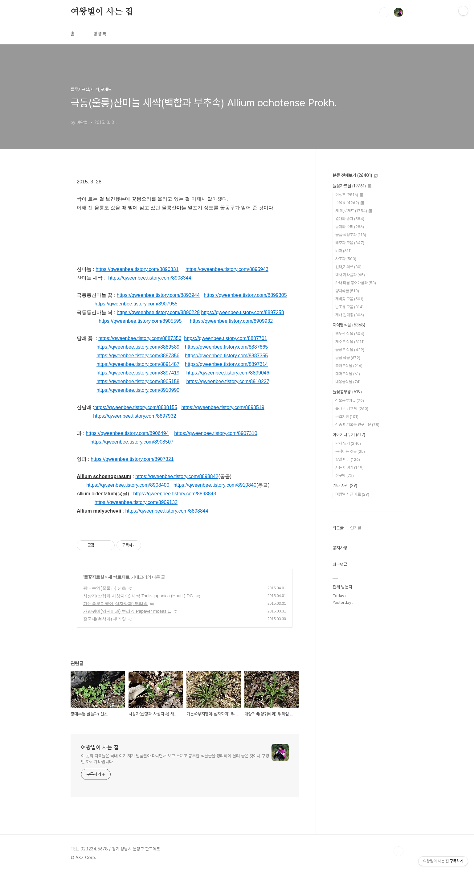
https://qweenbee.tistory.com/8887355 (226, 355)
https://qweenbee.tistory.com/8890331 (137, 269)
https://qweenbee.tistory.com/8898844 (166, 511)
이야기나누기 (349, 434)
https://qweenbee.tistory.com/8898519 (222, 407)
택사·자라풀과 (350, 274)
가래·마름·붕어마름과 (355, 282)
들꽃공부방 (347, 391)
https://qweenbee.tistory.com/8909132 (136, 502)
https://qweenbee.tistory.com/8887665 (226, 347)
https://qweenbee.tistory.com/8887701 (225, 338)
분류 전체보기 (355, 175)
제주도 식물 (350, 341)
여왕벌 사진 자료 (352, 494)
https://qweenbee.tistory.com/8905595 (140, 321)
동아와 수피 (349, 226)
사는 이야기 (349, 467)
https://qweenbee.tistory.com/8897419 (137, 372)
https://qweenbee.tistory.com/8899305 (245, 295)
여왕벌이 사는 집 (102, 12)
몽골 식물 (347, 357)
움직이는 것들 (350, 451)
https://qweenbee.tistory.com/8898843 (174, 493)
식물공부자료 (349, 400)
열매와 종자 (349, 218)
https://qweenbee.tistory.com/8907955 (136, 303)
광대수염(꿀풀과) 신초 (104, 588)
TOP (398, 851)
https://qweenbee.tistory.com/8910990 (137, 390)
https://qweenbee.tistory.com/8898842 (176, 476)
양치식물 (347, 291)
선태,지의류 (348, 266)
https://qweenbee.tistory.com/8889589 (137, 347)
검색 (384, 12)
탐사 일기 (348, 443)
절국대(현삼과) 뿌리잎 (104, 618)
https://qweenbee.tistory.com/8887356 (139, 338)
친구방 (344, 475)
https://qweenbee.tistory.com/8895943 (227, 269)
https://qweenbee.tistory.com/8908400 (127, 485)
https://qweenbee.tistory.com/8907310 (215, 433)
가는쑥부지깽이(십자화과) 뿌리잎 (115, 603)
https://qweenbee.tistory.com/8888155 (135, 407)
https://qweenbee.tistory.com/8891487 (137, 364)
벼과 (343, 250)
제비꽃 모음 (349, 299)
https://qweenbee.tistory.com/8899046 (227, 372)
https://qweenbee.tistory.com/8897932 (134, 416)
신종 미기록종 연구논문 (357, 424)
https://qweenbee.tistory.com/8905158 (137, 381)
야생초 (349, 194)
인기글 (355, 528)
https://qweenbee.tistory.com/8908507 (131, 441)
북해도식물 (348, 365)
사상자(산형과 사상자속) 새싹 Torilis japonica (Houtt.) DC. (138, 595)
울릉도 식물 (349, 349)
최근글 (338, 528)
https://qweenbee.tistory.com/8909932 (231, 321)
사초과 (345, 258)
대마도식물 (347, 373)
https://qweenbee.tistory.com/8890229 (158, 312)
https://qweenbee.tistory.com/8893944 (158, 295)
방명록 (99, 34)
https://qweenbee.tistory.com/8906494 (127, 433)
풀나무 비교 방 (351, 408)
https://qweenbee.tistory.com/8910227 (227, 381)
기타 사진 (345, 485)
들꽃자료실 (94, 577)
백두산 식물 (349, 333)
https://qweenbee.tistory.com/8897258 (242, 312)
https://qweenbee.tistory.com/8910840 (215, 485)
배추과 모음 (349, 242)
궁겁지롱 (346, 416)
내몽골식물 (348, 381)
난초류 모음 (349, 307)
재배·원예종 (349, 315)
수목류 (349, 202)
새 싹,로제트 (119, 577)
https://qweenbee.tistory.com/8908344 (149, 277)
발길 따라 (347, 459)
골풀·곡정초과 (350, 234)
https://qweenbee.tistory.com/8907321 (132, 459)
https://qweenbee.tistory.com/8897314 (226, 364)
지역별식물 (349, 324)
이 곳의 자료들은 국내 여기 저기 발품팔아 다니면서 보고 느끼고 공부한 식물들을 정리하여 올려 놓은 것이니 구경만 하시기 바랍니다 (175, 758)
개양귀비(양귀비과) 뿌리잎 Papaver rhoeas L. (127, 611)
